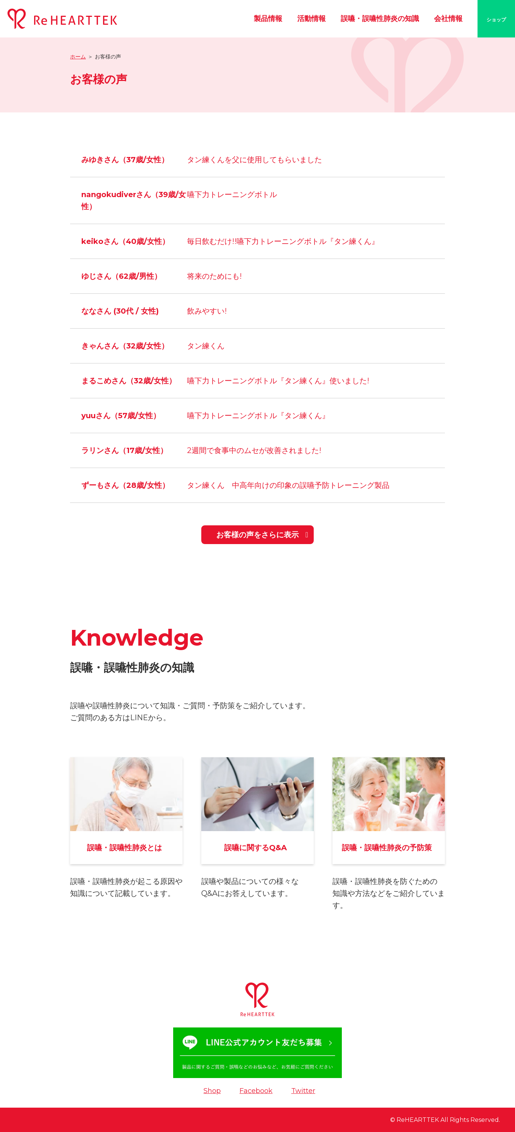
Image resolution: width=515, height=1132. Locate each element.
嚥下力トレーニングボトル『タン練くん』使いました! (278, 380)
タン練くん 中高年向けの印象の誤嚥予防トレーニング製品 (288, 485)
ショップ (496, 19)
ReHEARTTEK (418, 1119)
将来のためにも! (214, 276)
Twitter (303, 1091)
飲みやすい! (207, 311)
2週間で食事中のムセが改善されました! (254, 450)
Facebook (256, 1091)
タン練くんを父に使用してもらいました (254, 159)
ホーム (78, 56)
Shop (212, 1091)
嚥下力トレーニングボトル (232, 194)
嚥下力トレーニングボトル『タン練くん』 (258, 415)
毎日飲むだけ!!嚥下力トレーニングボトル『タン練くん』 (283, 241)
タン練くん (206, 345)
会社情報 (448, 18)
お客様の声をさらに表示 (257, 534)
